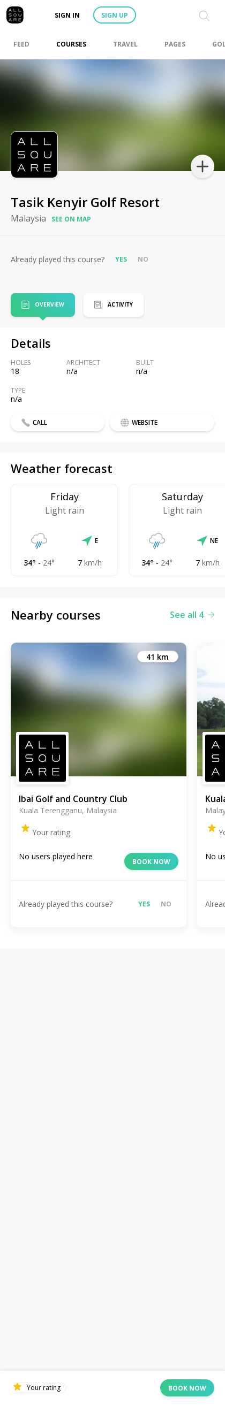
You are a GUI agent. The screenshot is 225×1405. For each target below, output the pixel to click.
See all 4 (192, 615)
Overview (49, 305)
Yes (121, 259)
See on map (71, 219)
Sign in (67, 15)
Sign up (114, 15)
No (143, 259)
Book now (151, 861)
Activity (120, 304)
